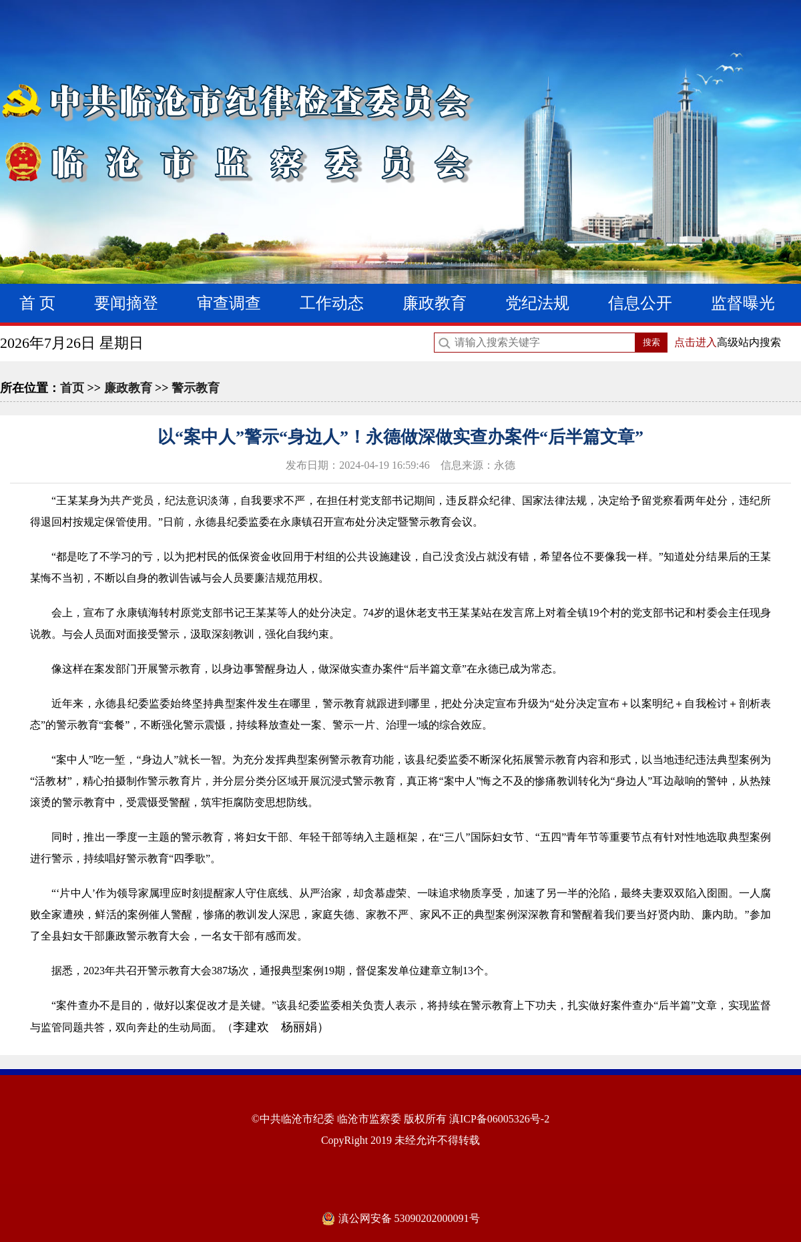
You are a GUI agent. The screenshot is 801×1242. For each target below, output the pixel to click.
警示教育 (196, 388)
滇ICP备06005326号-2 (499, 1118)
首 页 (37, 303)
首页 (72, 388)
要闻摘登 (126, 303)
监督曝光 (743, 303)
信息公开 (640, 303)
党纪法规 (537, 303)
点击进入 (695, 342)
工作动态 (332, 303)
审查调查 (229, 303)
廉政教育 (435, 303)
